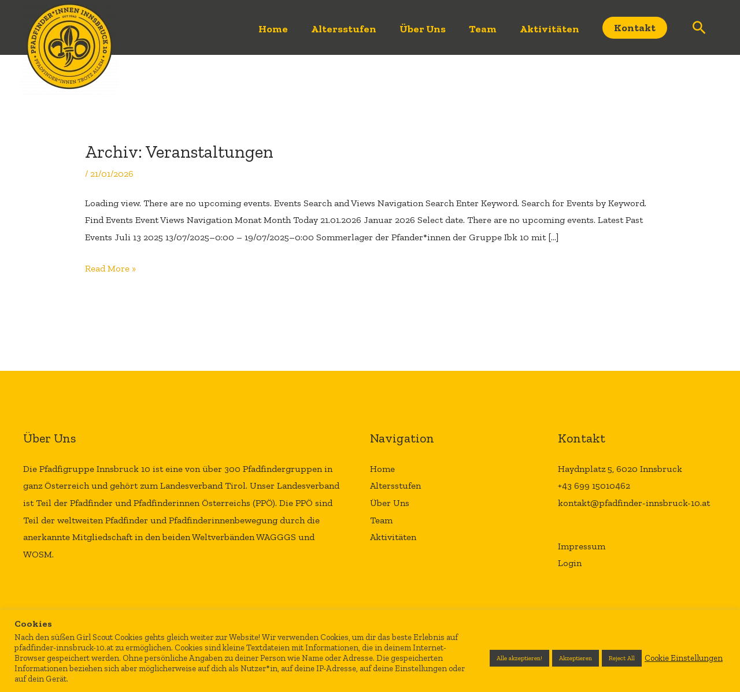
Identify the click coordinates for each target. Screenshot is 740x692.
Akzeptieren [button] (575, 658)
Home (273, 29)
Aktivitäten (549, 29)
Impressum (581, 546)
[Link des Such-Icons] (699, 27)
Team (483, 29)
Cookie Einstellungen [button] (684, 658)
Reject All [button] (622, 658)
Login (570, 562)
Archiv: (179, 152)
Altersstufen (343, 29)
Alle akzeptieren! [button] (519, 658)
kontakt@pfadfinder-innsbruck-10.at (634, 502)
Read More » (110, 267)
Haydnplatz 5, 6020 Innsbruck (620, 468)
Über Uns (422, 29)
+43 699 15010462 (594, 485)
